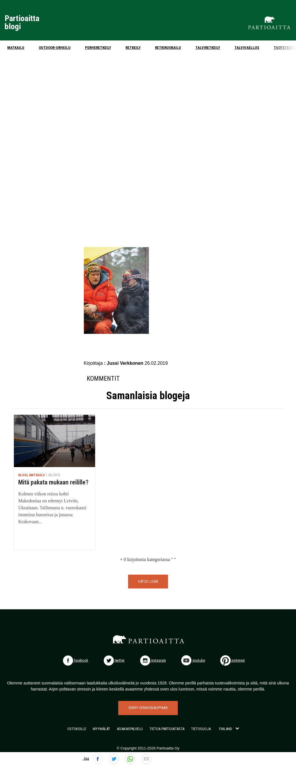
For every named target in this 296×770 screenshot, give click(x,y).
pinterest (232, 660)
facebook (75, 660)
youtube (193, 660)
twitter (114, 660)
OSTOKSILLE (76, 729)
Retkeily (132, 47)
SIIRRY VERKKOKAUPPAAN (148, 708)
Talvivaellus (246, 47)
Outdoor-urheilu (55, 47)
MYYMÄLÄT (101, 729)
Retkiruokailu (168, 47)
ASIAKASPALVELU (130, 729)
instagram (153, 660)
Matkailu (15, 47)
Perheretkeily (98, 47)
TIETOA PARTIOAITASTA (166, 729)
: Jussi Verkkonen (124, 363)
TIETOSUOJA (201, 729)
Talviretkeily (207, 47)
